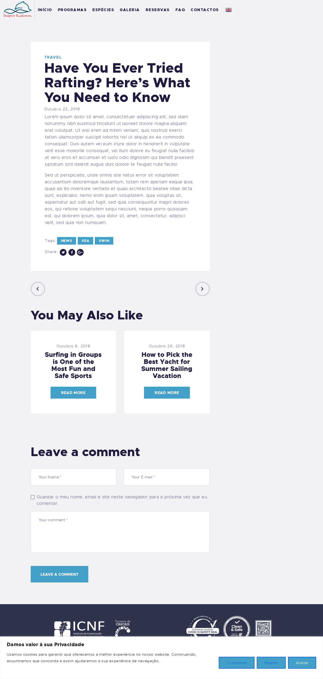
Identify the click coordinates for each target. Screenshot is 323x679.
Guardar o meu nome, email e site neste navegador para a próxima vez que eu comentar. (122, 500)
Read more (73, 392)
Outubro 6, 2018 (73, 346)
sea (85, 241)
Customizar (237, 662)
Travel (53, 57)
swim (104, 241)
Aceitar (302, 662)
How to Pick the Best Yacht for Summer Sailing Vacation (166, 365)
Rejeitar (271, 662)
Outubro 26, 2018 (167, 346)
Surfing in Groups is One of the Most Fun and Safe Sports (73, 365)
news (66, 241)
